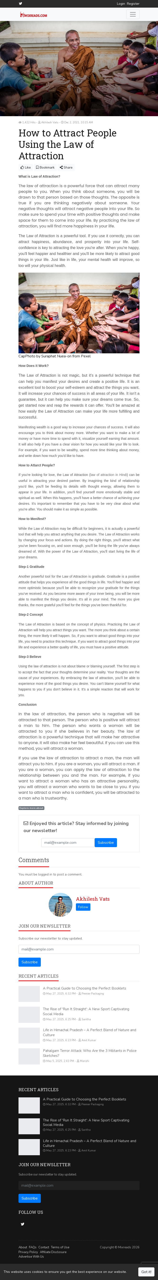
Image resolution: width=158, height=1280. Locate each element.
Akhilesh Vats (93, 898)
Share (66, 167)
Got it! (146, 1272)
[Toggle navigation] (132, 14)
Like (26, 167)
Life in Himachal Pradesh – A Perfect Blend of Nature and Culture (89, 1143)
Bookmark (45, 167)
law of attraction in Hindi (108, 475)
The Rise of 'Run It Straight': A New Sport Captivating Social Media (86, 1122)
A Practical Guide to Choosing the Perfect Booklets (84, 988)
